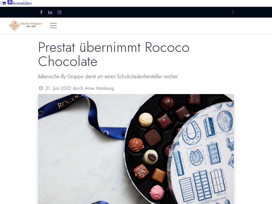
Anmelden (22, 3)
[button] (233, 12)
